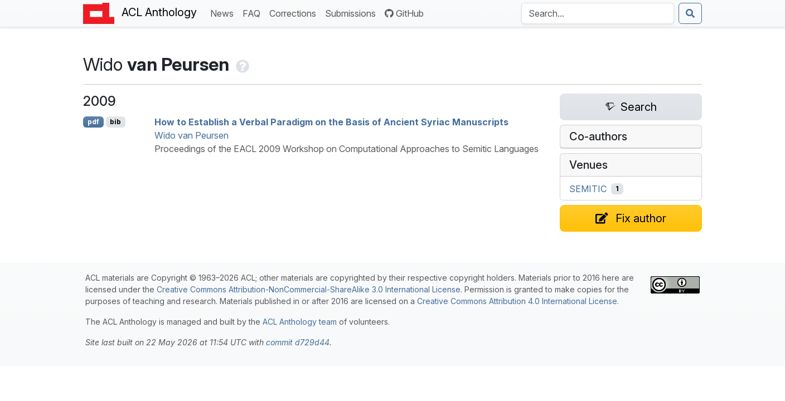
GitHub (404, 13)
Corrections (295, 12)
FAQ (254, 12)
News (224, 12)
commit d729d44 (297, 342)
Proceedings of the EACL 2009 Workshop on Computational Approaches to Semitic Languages (346, 148)
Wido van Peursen (191, 135)
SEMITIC (588, 188)
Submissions (352, 12)
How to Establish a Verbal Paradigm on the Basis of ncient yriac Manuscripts (331, 122)
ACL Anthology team (300, 321)
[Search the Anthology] (597, 13)
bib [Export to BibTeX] (115, 122)
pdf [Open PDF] (93, 122)
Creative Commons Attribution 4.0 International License (517, 301)
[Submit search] (690, 13)
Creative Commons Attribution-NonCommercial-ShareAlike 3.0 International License (309, 289)
